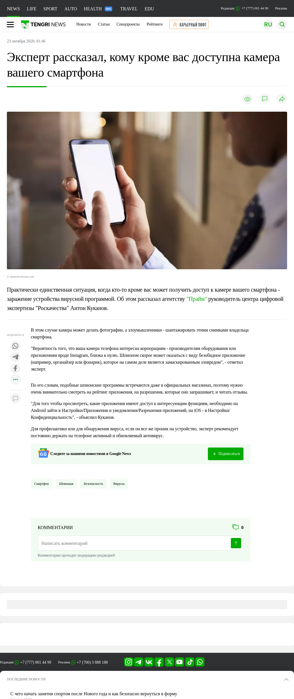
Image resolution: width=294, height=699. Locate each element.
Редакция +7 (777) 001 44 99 (244, 8)
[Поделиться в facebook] (15, 368)
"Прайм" (196, 299)
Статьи (104, 24)
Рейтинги (155, 24)
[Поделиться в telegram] (15, 357)
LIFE (31, 8)
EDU (149, 8)
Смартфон (41, 484)
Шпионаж (66, 484)
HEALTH (98, 8)
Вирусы (119, 484)
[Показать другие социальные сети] (15, 380)
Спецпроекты (128, 24)
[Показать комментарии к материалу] (15, 398)
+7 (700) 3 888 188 (92, 662)
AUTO (70, 8)
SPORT (50, 8)
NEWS (13, 8)
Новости (83, 24)
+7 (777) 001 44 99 (35, 662)
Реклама (281, 8)
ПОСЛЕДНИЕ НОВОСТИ (26, 679)
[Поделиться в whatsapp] (15, 346)
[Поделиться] (282, 99)
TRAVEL (129, 8)
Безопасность (93, 484)
